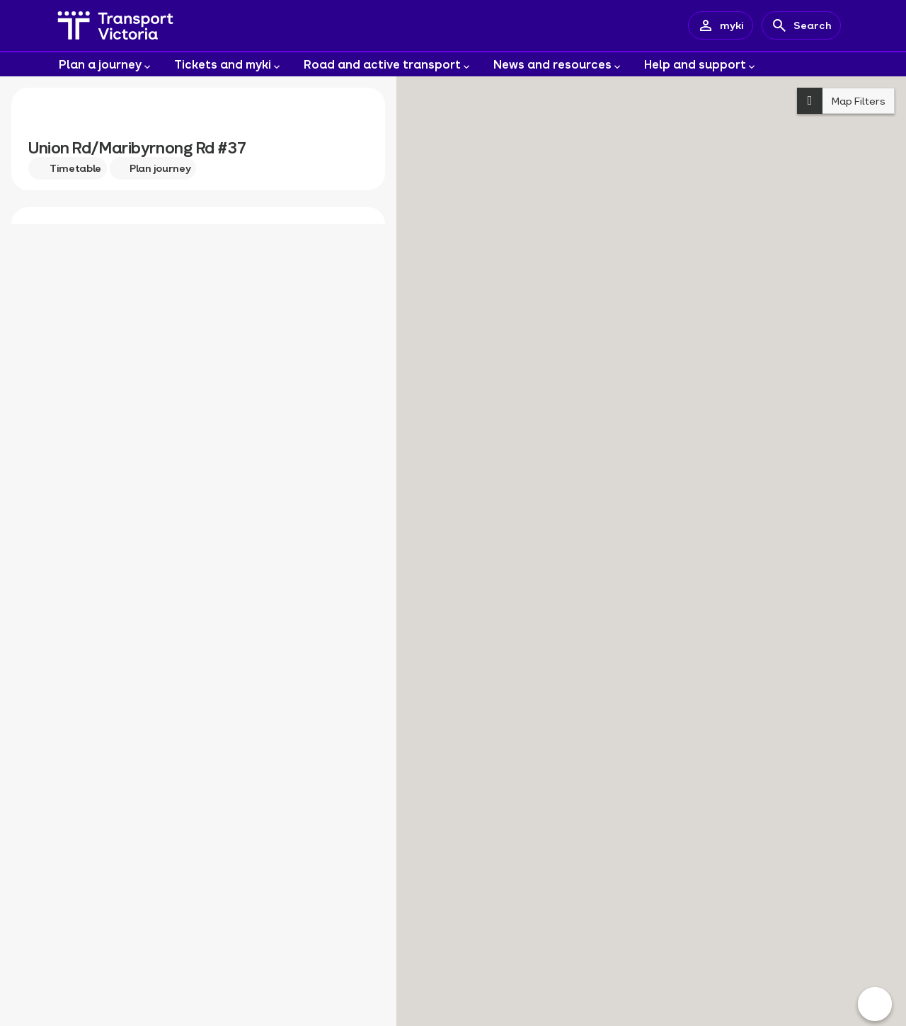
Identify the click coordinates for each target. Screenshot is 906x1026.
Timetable (67, 168)
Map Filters (841, 101)
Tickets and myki (228, 65)
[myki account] (720, 25)
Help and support (700, 65)
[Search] (801, 25)
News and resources (558, 65)
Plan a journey (106, 65)
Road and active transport (388, 65)
